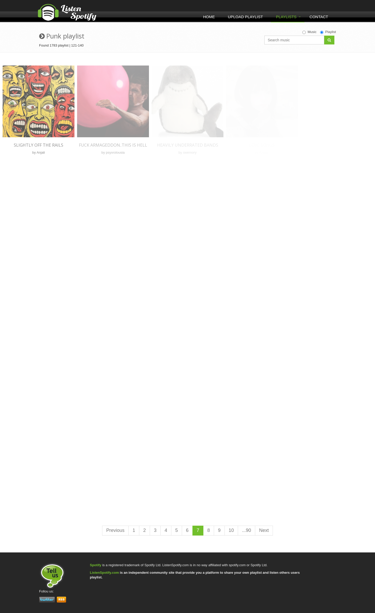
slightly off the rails (38, 145)
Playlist (328, 32)
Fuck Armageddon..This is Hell (113, 145)
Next (264, 530)
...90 (246, 530)
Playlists (286, 17)
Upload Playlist (245, 17)
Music (309, 32)
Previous (115, 530)
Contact (319, 17)
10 (231, 530)
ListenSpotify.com (104, 573)
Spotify (95, 565)
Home (209, 17)
